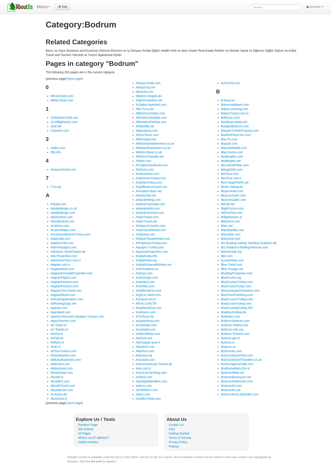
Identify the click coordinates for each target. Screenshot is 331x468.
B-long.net (228, 100)
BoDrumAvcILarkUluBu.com (239, 394)
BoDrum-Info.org (232, 329)
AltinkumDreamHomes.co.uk (155, 143)
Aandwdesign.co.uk (64, 208)
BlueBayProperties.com (236, 273)
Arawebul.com (145, 282)
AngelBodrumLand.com (151, 186)
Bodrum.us (228, 346)
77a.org (56, 186)
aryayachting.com (148, 321)
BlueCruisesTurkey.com (237, 282)
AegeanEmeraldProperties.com (72, 273)
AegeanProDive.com (64, 286)
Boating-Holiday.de (233, 312)
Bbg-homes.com (232, 152)
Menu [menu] (43, 6)
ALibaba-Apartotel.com (151, 104)
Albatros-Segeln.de (149, 96)
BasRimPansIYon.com (236, 135)
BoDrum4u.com (231, 351)
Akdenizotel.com (62, 368)
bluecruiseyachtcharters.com (240, 290)
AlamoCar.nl (59, 398)
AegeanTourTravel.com (66, 290)
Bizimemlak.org (231, 251)
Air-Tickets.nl (59, 329)
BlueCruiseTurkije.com (236, 286)
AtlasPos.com (145, 351)
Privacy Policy (178, 442)
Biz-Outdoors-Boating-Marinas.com (244, 247)
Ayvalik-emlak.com (148, 398)
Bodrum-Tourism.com (235, 333)
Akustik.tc (57, 377)
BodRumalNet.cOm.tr (235, 368)
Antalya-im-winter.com (151, 225)
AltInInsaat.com (146, 139)
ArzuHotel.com (146, 329)
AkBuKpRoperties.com (66, 359)
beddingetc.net (231, 161)
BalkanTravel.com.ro (235, 113)
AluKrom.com (145, 169)
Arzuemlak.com (146, 325)
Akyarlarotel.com (62, 390)
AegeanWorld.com (63, 295)
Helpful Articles (88, 442)
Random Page (88, 424)
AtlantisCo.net (145, 346)
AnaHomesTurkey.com (151, 178)
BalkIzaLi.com (230, 117)
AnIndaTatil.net (146, 195)
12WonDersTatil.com (64, 117)
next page (75, 78)
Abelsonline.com (62, 217)
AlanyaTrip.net (145, 87)
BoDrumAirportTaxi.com (237, 355)
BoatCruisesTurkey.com (237, 299)
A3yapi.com (58, 204)
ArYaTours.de (145, 316)
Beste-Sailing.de (232, 186)
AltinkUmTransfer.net (150, 156)
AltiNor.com (143, 161)
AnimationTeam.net (149, 191)
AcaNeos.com (60, 225)
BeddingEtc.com (232, 156)
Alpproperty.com (147, 130)
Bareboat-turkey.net (234, 122)
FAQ (172, 429)
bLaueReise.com (232, 260)
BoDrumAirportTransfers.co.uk (241, 359)
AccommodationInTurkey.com (70, 234)
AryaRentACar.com (149, 308)
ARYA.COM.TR (146, 303)
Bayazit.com (229, 143)
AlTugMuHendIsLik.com (152, 165)
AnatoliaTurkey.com (149, 182)
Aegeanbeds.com (62, 269)
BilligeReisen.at (231, 217)
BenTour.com (230, 174)
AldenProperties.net (149, 100)
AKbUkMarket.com (63, 355)
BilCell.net (227, 204)
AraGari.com (144, 273)
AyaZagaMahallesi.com (151, 381)
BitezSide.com (230, 234)
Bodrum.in (228, 342)
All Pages (84, 433)
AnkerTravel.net (146, 221)
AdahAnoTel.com (62, 243)
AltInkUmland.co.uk (149, 152)
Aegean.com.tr (60, 264)
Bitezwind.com (230, 238)
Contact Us (176, 424)
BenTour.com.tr (231, 178)
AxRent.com (144, 377)
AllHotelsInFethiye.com (151, 122)
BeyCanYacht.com (233, 195)
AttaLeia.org (144, 355)
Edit (62, 6)
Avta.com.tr (143, 368)
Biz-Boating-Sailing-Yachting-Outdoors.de (249, 243)
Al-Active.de (59, 394)
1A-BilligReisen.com (64, 122)
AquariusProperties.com (152, 251)
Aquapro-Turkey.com (150, 247)
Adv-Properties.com (64, 256)
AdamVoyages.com (64, 247)
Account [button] (314, 6)
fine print (96, 461)
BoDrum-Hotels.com (234, 325)
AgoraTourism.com (63, 321)
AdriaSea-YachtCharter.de (68, 251)
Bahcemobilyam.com (235, 104)
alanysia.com (145, 91)
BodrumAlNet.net (232, 372)
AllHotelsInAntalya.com (151, 117)
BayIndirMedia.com (234, 148)
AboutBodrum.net (62, 221)
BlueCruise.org (231, 277)
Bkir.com (227, 256)
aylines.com (144, 385)
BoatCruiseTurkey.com (236, 303)
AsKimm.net (144, 338)
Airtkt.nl (56, 346)
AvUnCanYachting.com (151, 372)
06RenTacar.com (62, 100)
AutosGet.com (145, 359)
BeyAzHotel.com (232, 191)
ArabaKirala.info (146, 256)
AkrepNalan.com (62, 372)
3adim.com (58, 148)
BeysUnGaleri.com (233, 199)
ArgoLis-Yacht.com (148, 295)
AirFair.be (57, 338)
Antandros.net (145, 234)
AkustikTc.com (60, 381)
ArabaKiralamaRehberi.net (153, 264)
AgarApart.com (61, 312)
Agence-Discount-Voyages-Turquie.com (77, 316)
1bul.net (56, 126)
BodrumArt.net (230, 390)
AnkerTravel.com (147, 217)
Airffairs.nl (57, 342)
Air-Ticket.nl (58, 325)
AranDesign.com (147, 277)
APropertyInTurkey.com (151, 243)
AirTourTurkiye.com (63, 351)
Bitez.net (227, 225)
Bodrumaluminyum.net (236, 377)
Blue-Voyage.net (232, 269)
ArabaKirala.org (146, 260)
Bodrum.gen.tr (230, 338)
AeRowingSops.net (63, 303)
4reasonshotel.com (63, 169)
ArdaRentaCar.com (149, 290)
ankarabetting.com (148, 199)
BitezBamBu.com (232, 230)
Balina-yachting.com (234, 109)
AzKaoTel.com (230, 83)
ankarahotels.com (148, 208)
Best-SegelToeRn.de (235, 182)
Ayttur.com (143, 394)
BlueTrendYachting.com (237, 295)
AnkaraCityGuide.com (150, 204)
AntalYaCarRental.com (151, 230)
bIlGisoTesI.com (231, 212)
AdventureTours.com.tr (66, 260)
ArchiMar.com (145, 286)
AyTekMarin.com (147, 390)
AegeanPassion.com (64, 282)
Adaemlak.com (61, 238)
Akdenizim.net (60, 364)
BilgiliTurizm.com (232, 208)
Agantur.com (59, 308)
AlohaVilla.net (145, 126)
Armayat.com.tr (146, 299)
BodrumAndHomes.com (237, 381)
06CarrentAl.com (62, 96)
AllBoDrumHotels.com (150, 113)
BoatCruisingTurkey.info (237, 308)
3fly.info (56, 152)
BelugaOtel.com (231, 169)
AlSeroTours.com (147, 135)
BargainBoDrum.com (235, 126)
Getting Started (179, 433)
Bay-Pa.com (229, 139)
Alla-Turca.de (145, 109)
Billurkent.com (230, 221)
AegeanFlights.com (63, 277)
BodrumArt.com (231, 385)
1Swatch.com (60, 130)
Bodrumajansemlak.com (237, 364)
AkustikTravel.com (63, 385)
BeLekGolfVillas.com (235, 165)
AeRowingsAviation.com (67, 299)
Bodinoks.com (230, 316)
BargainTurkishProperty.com (240, 130)
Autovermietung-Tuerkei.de (154, 364)
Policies (174, 446)
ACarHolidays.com (63, 230)
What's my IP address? (93, 437)
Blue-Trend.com (231, 264)
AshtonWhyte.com (148, 333)
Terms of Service (180, 437)
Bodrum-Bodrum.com (235, 321)
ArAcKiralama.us (147, 269)
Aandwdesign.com (63, 212)
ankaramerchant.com (150, 212)
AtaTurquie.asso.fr (148, 342)
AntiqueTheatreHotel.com (153, 238)
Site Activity (86, 429)
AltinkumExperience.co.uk (153, 148)
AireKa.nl (57, 333)
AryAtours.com (146, 312)
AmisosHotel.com (147, 174)
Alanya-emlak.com (148, 83)
